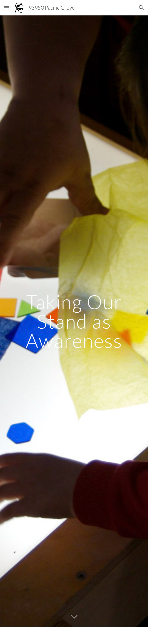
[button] (6, 7)
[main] (74, 321)
